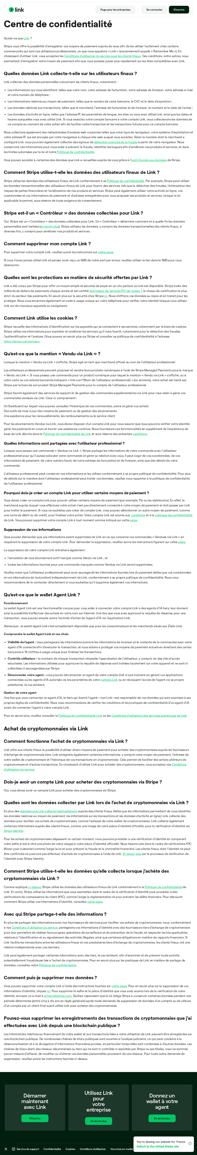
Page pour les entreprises (115, 9)
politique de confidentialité (173, 515)
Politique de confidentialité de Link (67, 434)
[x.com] (6, 1149)
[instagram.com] (13, 1149)
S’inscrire (179, 9)
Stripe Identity (13, 831)
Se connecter (154, 9)
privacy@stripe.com (58, 996)
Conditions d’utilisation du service (35, 927)
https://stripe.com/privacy (21, 341)
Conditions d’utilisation (93, 1149)
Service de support (28, 1149)
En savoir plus (132, 853)
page (133, 520)
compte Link (109, 679)
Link (26, 38)
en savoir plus (49, 226)
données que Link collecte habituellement (49, 811)
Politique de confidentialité (75, 152)
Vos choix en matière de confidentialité (133, 1149)
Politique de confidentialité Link (80, 715)
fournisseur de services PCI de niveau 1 (115, 291)
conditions (140, 434)
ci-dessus (34, 887)
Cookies (70, 1149)
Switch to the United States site (158, 1146)
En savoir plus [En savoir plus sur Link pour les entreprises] (98, 1122)
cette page (105, 252)
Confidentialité (52, 1149)
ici (105, 296)
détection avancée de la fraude (115, 142)
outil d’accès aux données (149, 160)
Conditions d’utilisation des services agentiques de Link (149, 715)
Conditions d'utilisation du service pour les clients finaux (102, 56)
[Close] (189, 1144)
